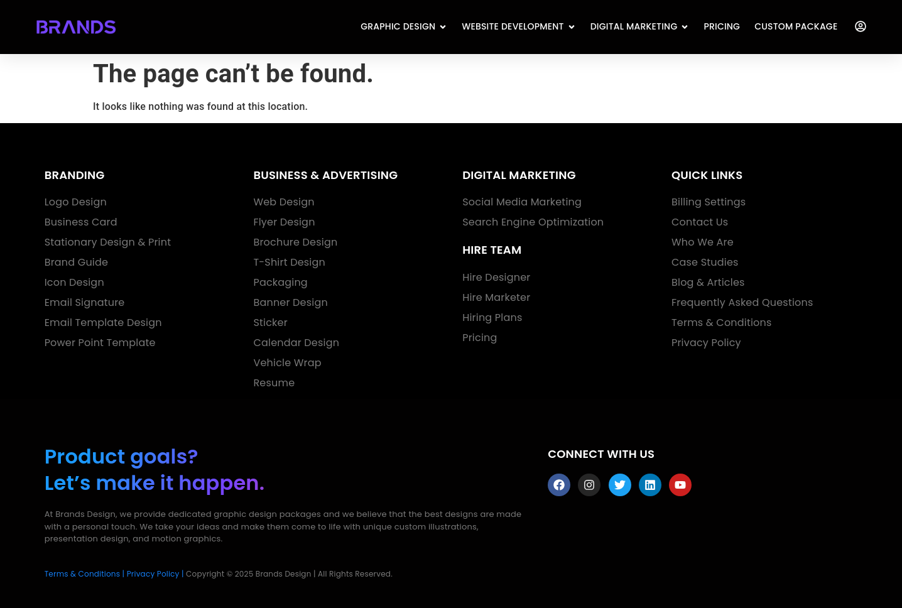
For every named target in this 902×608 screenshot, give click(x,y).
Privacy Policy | (155, 573)
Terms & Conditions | (85, 573)
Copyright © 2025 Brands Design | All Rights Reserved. (289, 573)
